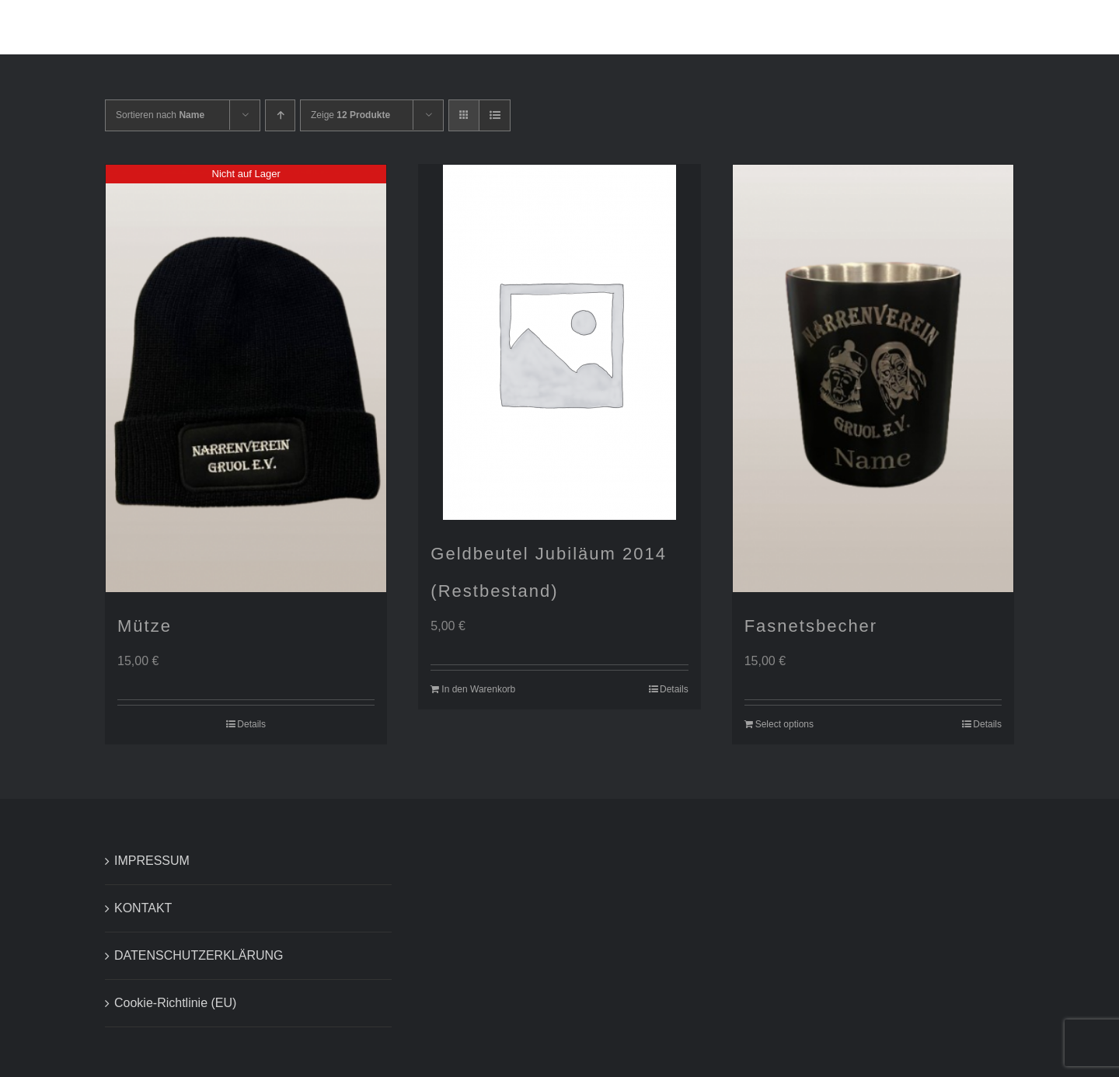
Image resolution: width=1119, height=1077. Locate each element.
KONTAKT (143, 908)
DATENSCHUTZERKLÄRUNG (199, 955)
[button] (1045, 27)
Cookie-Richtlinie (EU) (175, 1002)
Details (251, 724)
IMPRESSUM (152, 860)
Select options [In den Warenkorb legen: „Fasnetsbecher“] (784, 724)
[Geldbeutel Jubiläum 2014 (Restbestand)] (559, 342)
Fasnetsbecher (811, 626)
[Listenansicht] (494, 115)
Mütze (144, 626)
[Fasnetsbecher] (873, 378)
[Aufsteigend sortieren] (280, 115)
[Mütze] (246, 378)
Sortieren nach (160, 115)
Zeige (350, 115)
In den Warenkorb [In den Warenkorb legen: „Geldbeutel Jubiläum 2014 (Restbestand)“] (478, 689)
